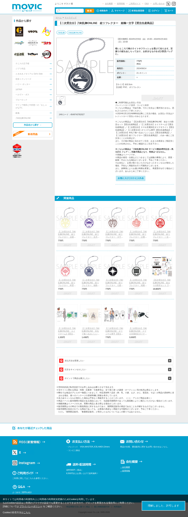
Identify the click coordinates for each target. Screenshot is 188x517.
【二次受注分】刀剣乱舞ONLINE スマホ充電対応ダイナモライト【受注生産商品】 (138, 333)
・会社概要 (125, 467)
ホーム (59, 17)
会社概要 (109, 3)
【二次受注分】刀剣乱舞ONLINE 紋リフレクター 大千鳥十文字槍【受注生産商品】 (114, 237)
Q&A (147, 3)
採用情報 (121, 3)
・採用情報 (125, 471)
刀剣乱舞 (61, 33)
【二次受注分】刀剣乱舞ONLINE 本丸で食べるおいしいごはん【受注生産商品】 (90, 333)
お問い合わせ (159, 3)
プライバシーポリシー (30, 506)
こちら (27, 512)
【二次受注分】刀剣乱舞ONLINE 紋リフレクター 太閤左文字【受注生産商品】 (67, 237)
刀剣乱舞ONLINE (75, 33)
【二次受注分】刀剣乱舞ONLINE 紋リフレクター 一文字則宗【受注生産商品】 (162, 237)
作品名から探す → (33, 125)
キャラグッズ (71, 17)
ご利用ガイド (135, 3)
